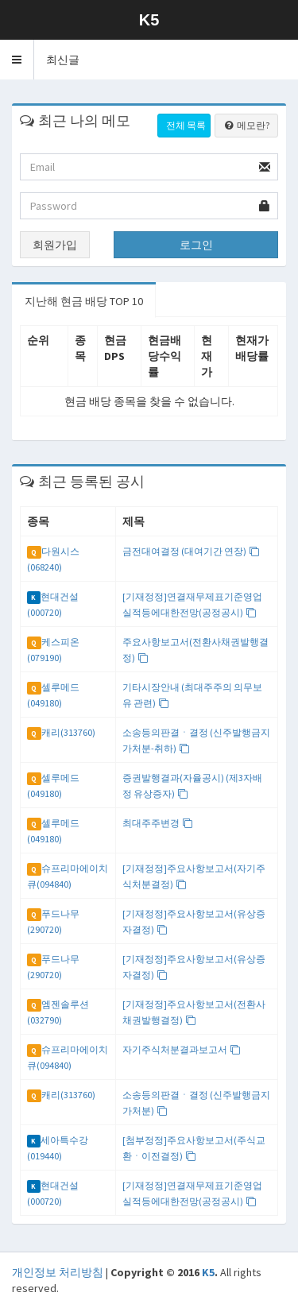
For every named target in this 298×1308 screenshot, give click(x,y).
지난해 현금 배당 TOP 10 (84, 301)
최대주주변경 (157, 823)
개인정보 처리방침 (57, 1272)
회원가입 (55, 245)
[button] (17, 59)
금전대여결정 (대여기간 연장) (191, 551)
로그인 (196, 245)
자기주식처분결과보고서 (181, 1049)
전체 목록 (186, 125)
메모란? (246, 125)
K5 (208, 1272)
